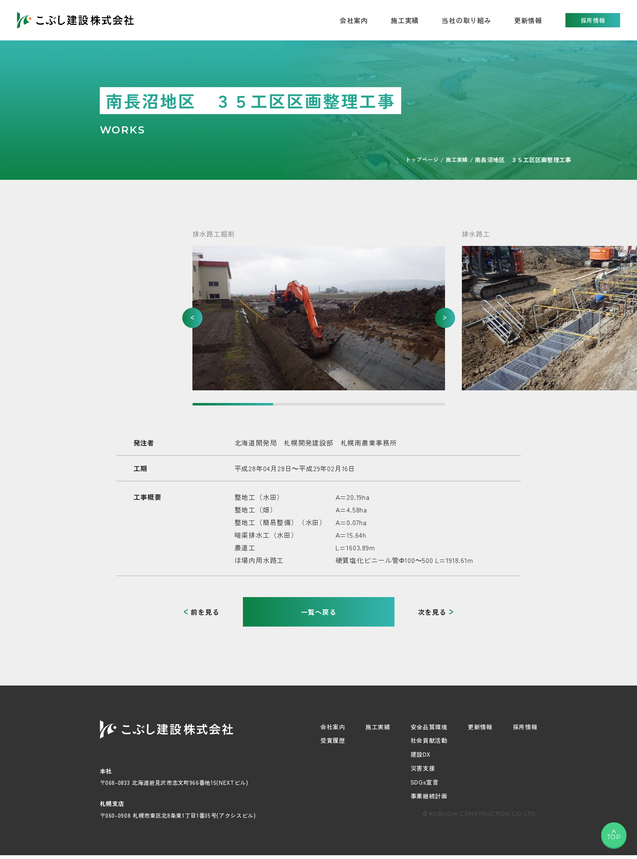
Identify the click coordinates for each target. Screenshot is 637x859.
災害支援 (422, 768)
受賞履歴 (332, 740)
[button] (192, 318)
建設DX (420, 754)
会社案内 (332, 727)
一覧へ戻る (318, 612)
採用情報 (593, 20)
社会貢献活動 (429, 740)
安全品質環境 (429, 727)
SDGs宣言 (424, 782)
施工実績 (405, 20)
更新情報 (528, 20)
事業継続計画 (429, 796)
